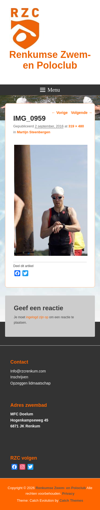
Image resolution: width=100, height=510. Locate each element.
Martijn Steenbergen (33, 132)
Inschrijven (19, 377)
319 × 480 (76, 126)
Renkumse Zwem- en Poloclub (50, 60)
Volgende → (81, 112)
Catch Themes (71, 500)
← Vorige (59, 112)
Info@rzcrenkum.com (28, 371)
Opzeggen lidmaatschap (30, 383)
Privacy (68, 493)
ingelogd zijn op (37, 317)
